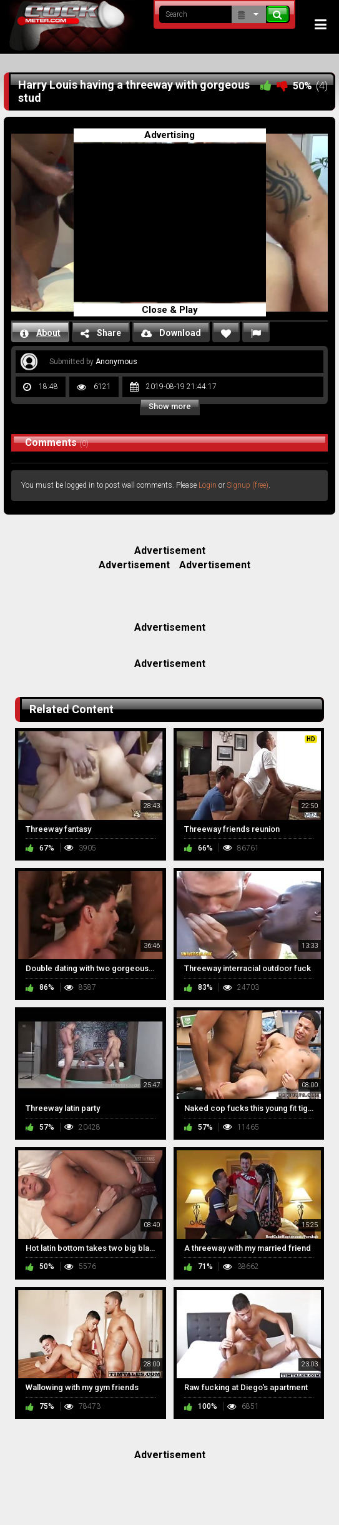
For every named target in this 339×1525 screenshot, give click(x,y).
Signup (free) (247, 485)
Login (208, 485)
